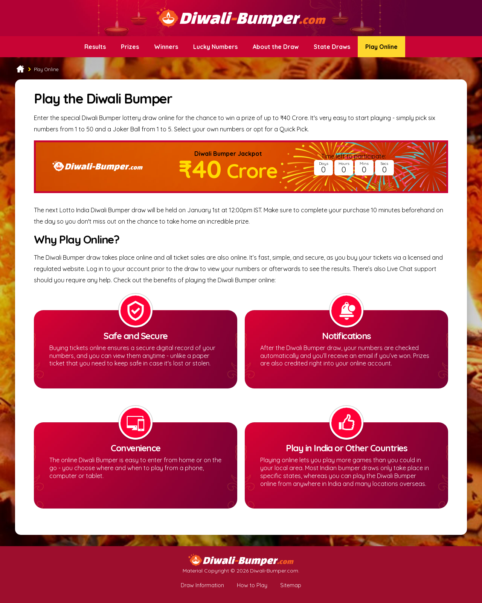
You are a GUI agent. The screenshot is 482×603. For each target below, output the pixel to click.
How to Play (252, 585)
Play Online (381, 46)
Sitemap (290, 585)
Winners (166, 46)
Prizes (130, 46)
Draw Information (202, 585)
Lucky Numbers (215, 46)
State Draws (332, 46)
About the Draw (276, 46)
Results (95, 46)
